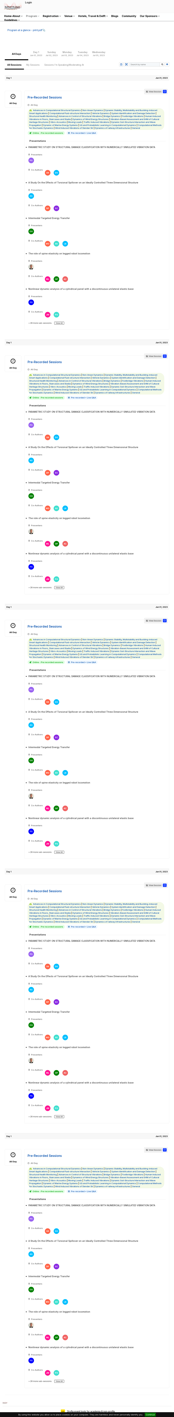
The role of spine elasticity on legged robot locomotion (59, 253)
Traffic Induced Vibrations (96, 122)
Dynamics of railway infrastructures (112, 128)
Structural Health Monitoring (43, 116)
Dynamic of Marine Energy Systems (60, 125)
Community (129, 16)
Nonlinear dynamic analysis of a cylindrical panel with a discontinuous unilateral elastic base (81, 289)
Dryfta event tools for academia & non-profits (91, 1411)
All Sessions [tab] (14, 64)
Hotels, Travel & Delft (93, 16)
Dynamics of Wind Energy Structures (90, 119)
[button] (165, 91)
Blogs (114, 16)
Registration (52, 16)
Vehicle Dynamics (101, 113)
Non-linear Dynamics (93, 110)
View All (59, 323)
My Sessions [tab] (33, 64)
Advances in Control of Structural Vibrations (80, 116)
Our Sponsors (150, 16)
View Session (153, 92)
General (136, 128)
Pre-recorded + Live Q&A (83, 133)
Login (28, 2)
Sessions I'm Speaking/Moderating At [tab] (64, 64)
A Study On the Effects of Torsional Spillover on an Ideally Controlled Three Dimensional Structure (83, 182)
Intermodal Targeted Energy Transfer (49, 218)
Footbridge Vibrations (132, 116)
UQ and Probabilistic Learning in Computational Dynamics (107, 125)
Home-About (13, 16)
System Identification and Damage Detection (133, 113)
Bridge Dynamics (112, 116)
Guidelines (12, 20)
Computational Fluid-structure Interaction (69, 113)
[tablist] (87, 53)
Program (32, 16)
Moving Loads (75, 122)
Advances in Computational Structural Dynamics (57, 110)
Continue (150, 1414)
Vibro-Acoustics (58, 122)
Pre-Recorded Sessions (45, 97)
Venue (69, 16)
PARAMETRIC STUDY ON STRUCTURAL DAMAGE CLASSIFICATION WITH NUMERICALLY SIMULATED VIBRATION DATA (91, 147)
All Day (13, 99)
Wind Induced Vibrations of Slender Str (74, 128)
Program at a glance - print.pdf (24, 30)
